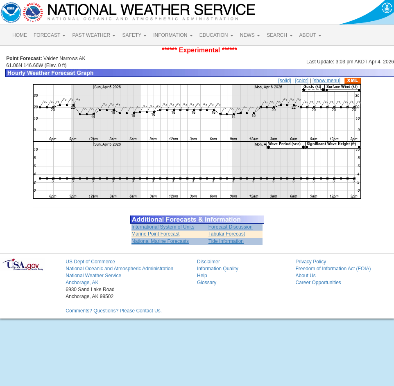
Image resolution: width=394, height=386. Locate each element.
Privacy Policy (310, 262)
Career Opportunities (318, 282)
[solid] (284, 80)
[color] (301, 80)
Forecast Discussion (230, 227)
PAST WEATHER (93, 35)
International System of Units (162, 227)
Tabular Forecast (226, 234)
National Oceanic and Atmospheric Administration (119, 269)
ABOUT (310, 35)
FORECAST (50, 35)
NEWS (250, 35)
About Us (305, 275)
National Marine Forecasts (160, 241)
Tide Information (226, 241)
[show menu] (326, 80)
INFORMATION (172, 35)
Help (202, 275)
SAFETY (134, 35)
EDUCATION (216, 35)
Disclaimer (208, 262)
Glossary (206, 282)
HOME (19, 35)
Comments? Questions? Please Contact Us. (114, 311)
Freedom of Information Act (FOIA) (333, 269)
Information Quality (217, 269)
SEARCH (279, 35)
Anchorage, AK (82, 282)
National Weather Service (93, 275)
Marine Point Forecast (155, 234)
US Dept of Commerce (90, 262)
